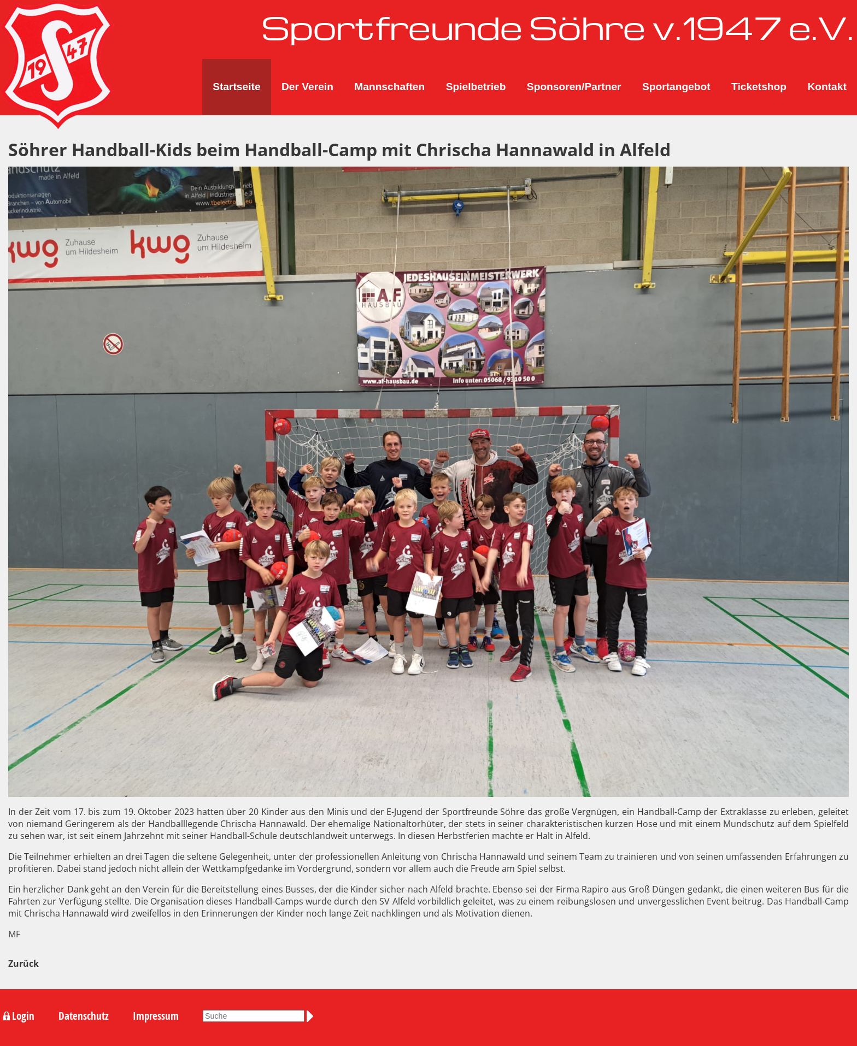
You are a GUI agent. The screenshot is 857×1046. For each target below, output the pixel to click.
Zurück (23, 964)
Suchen (312, 1016)
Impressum (156, 1016)
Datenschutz (83, 1016)
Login (23, 1016)
